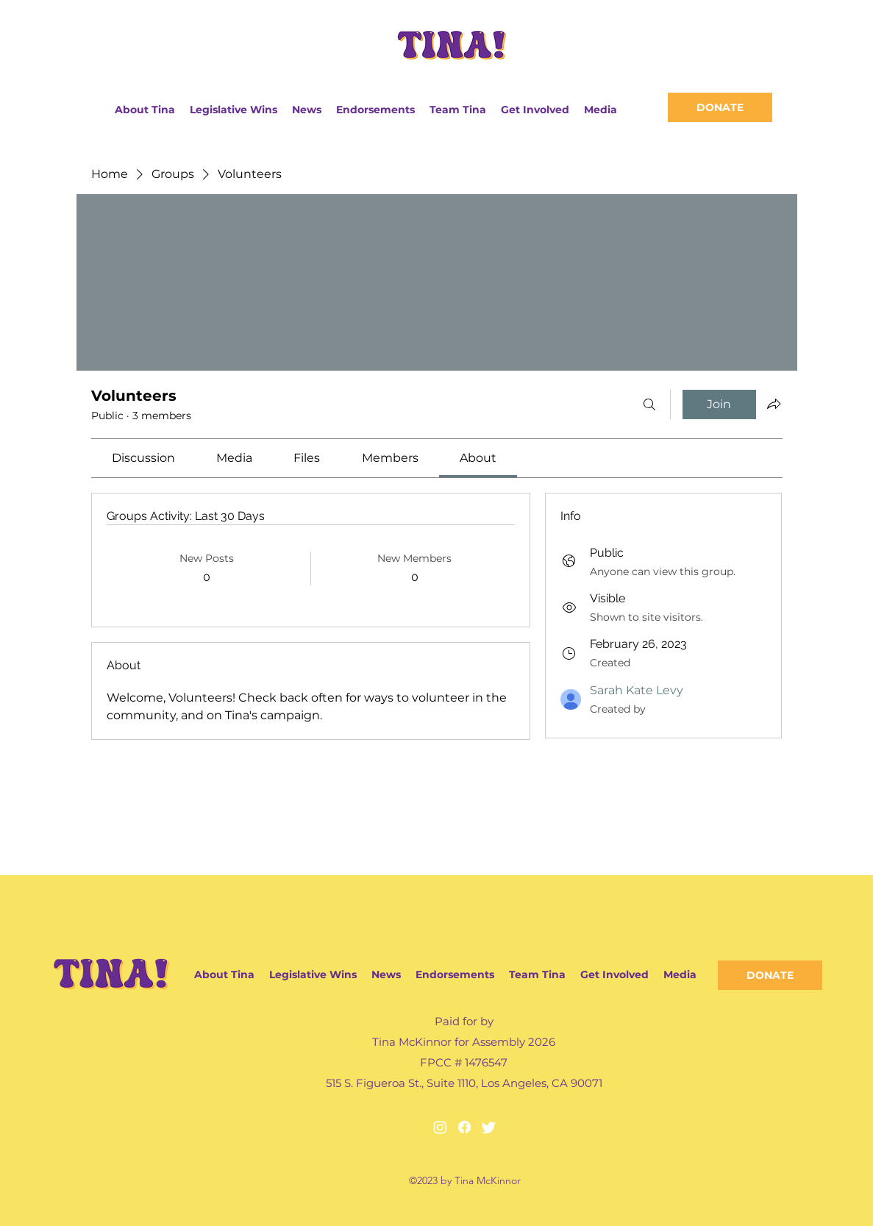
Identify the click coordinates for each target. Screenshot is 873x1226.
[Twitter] (488, 1127)
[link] (143, 458)
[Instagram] (440, 1127)
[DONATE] (720, 107)
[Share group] (774, 404)
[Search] (649, 404)
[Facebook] (464, 1127)
